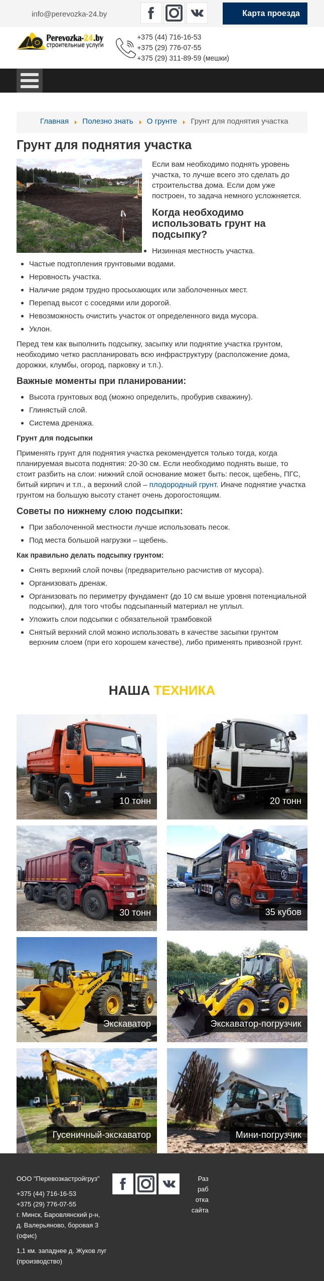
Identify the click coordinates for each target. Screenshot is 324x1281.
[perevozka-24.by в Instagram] (174, 13)
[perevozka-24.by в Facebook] (150, 13)
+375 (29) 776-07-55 (169, 48)
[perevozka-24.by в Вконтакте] (197, 13)
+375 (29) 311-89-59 (169, 58)
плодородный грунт (183, 484)
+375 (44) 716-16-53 (169, 37)
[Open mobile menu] (30, 81)
